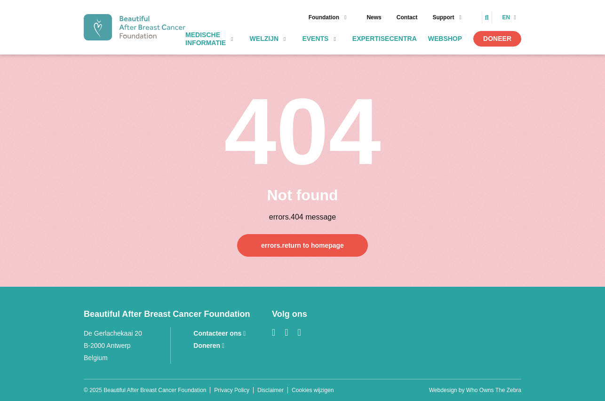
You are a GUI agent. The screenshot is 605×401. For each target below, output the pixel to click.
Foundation (324, 17)
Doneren (208, 345)
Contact (407, 17)
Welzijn (264, 38)
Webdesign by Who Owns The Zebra (475, 390)
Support (443, 17)
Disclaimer (270, 390)
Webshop (445, 38)
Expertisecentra (384, 38)
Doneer (497, 38)
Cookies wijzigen (313, 390)
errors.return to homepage (302, 245)
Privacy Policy (231, 390)
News (373, 17)
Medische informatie (205, 39)
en (507, 17)
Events (315, 38)
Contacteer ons (219, 333)
